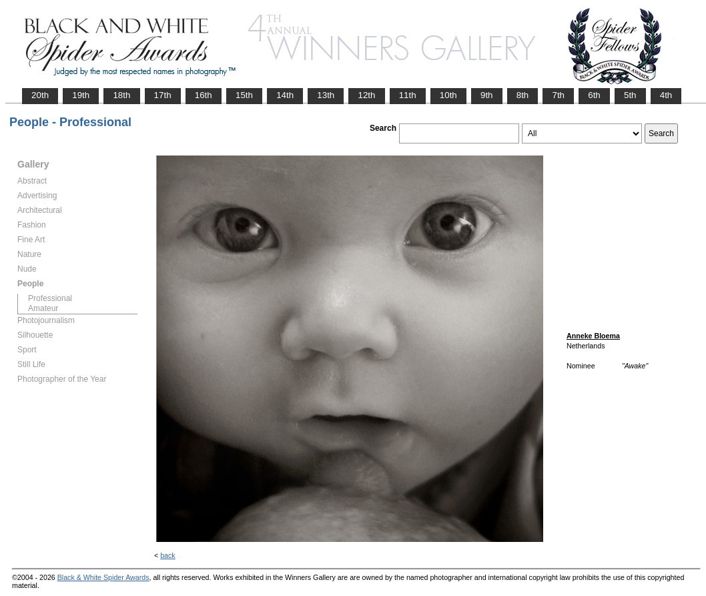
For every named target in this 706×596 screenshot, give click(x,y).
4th (666, 95)
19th (81, 95)
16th (204, 95)
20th (40, 95)
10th (448, 95)
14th (285, 95)
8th (523, 95)
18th (121, 95)
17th (163, 95)
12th (366, 95)
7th (558, 95)
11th (408, 95)
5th (630, 95)
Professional (50, 298)
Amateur (43, 308)
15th (244, 95)
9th (486, 95)
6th (594, 95)
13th (326, 95)
